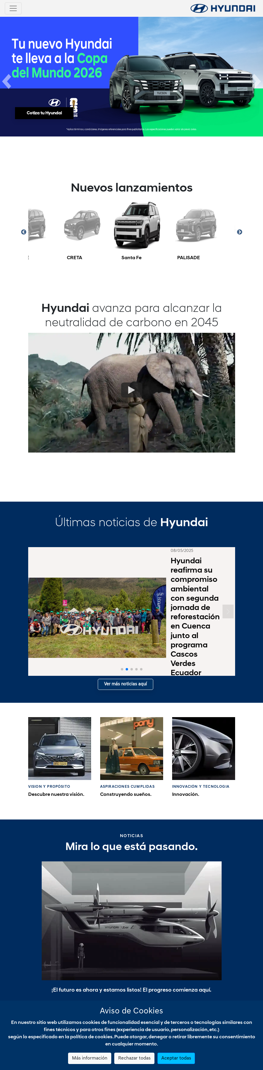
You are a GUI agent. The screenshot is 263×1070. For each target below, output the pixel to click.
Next (240, 223)
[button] (6, 76)
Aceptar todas (176, 1058)
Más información (89, 1058)
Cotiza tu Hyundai (44, 113)
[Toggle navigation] (13, 8)
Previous (24, 223)
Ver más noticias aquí (125, 675)
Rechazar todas (134, 1058)
